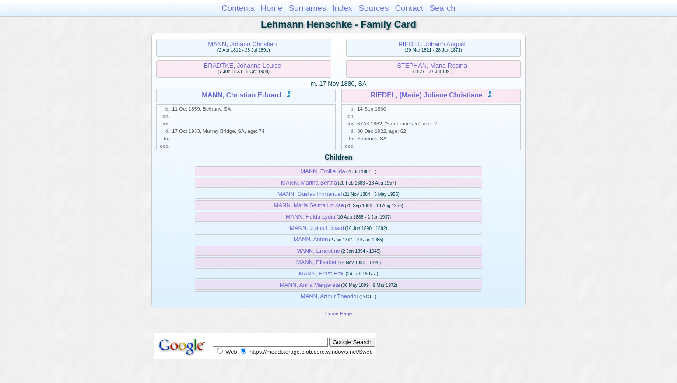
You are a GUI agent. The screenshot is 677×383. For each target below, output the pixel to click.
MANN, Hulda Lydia (311, 216)
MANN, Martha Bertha (309, 182)
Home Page (338, 313)
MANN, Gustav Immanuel (309, 194)
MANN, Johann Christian (242, 44)
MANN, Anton (311, 239)
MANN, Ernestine (318, 250)
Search (442, 8)
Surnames (307, 8)
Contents (237, 8)
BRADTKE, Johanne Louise (242, 65)
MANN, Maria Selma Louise (309, 205)
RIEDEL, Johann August (432, 44)
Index (342, 8)
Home (271, 8)
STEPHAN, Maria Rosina (432, 65)
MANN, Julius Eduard (317, 228)
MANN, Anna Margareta (310, 285)
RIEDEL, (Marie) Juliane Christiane (427, 95)
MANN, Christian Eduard (241, 95)
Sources (374, 8)
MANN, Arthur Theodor (329, 296)
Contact (409, 8)
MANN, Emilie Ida (322, 171)
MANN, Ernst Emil (322, 273)
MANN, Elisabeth (318, 262)
